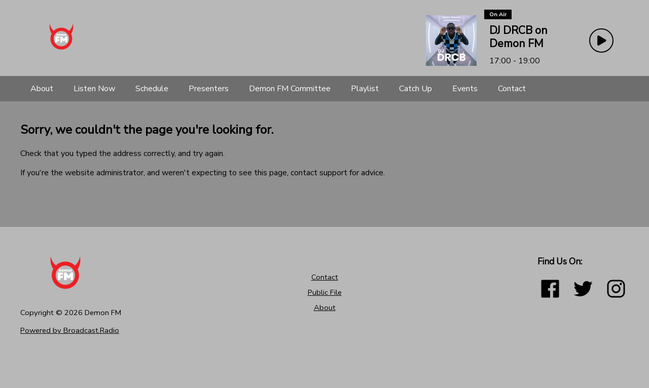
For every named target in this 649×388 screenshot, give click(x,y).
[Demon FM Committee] (290, 88)
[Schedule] (151, 88)
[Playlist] (365, 88)
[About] (41, 88)
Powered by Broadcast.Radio (69, 330)
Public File (325, 292)
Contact (324, 277)
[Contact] (512, 88)
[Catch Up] (415, 88)
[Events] (465, 88)
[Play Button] (601, 40)
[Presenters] (208, 88)
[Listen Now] (94, 88)
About (325, 307)
